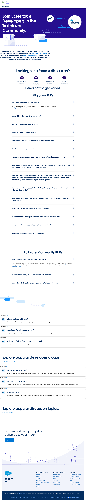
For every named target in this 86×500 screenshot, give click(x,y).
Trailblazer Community (39, 53)
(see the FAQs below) (30, 55)
